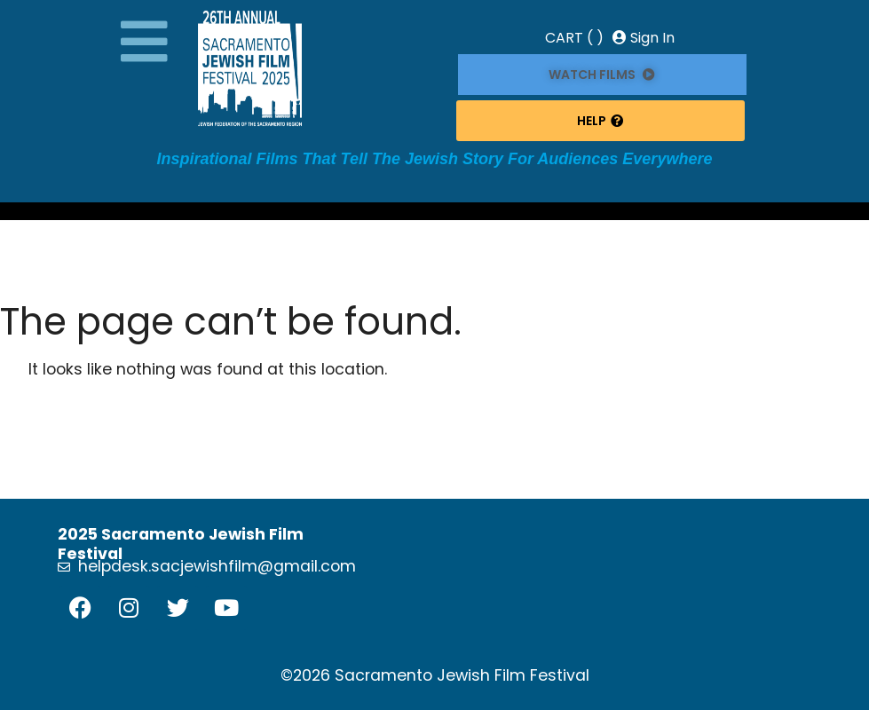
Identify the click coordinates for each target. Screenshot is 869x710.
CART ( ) (574, 38)
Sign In (643, 38)
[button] (144, 42)
